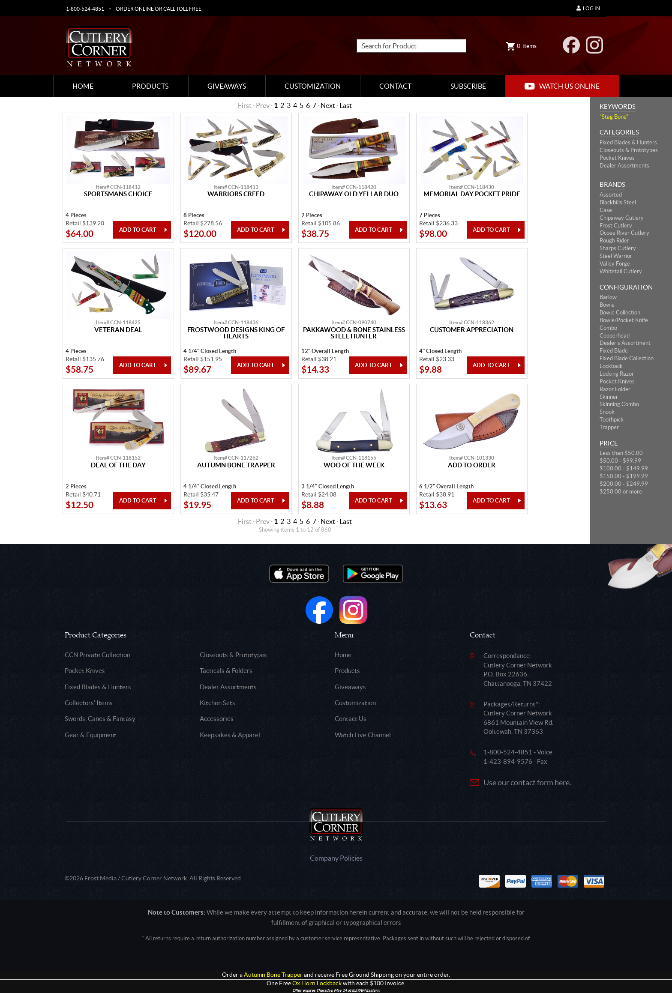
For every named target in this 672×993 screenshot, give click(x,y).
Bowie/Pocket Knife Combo (624, 324)
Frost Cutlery (616, 225)
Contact (395, 86)
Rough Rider (614, 240)
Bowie (607, 305)
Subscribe (468, 86)
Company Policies (336, 858)
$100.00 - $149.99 (624, 468)
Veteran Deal (118, 329)
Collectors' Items (89, 702)
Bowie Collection (620, 312)
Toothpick (612, 419)
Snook (607, 412)
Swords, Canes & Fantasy (100, 718)
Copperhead (615, 335)
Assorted (611, 194)
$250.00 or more (621, 491)
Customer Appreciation (471, 329)
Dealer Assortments (624, 165)
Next (328, 105)
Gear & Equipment (91, 735)
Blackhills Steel (618, 202)
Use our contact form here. (527, 782)
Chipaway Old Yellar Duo (354, 194)
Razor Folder (615, 389)
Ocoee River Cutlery (624, 233)
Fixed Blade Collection (627, 358)
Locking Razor (617, 374)
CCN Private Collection (97, 654)
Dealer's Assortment (625, 343)
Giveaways (226, 86)
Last (345, 105)
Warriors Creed (235, 194)
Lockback (611, 366)
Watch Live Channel (363, 735)
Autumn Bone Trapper (236, 465)
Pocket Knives (617, 158)
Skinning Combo (619, 404)
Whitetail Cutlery (621, 271)
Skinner (609, 397)
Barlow (608, 297)
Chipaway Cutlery (622, 218)
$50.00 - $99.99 (620, 461)
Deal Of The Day (118, 465)
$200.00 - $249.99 (624, 484)
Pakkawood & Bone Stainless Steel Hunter (354, 333)
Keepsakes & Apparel (230, 735)
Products (150, 86)
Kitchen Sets (217, 702)
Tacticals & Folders (226, 670)
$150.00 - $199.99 (624, 476)
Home (82, 86)
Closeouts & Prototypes (629, 150)
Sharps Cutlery (618, 248)
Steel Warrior (616, 256)
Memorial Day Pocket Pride (471, 194)
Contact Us (350, 718)
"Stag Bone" (614, 117)
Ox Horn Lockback (317, 983)
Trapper (609, 427)
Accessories (217, 718)
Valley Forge (615, 263)
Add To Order (471, 465)
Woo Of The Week (354, 465)
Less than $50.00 (621, 453)
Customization (313, 86)
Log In (588, 8)
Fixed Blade (614, 350)
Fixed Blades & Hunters (628, 142)
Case (606, 210)
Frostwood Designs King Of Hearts (236, 333)
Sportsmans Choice (118, 194)
